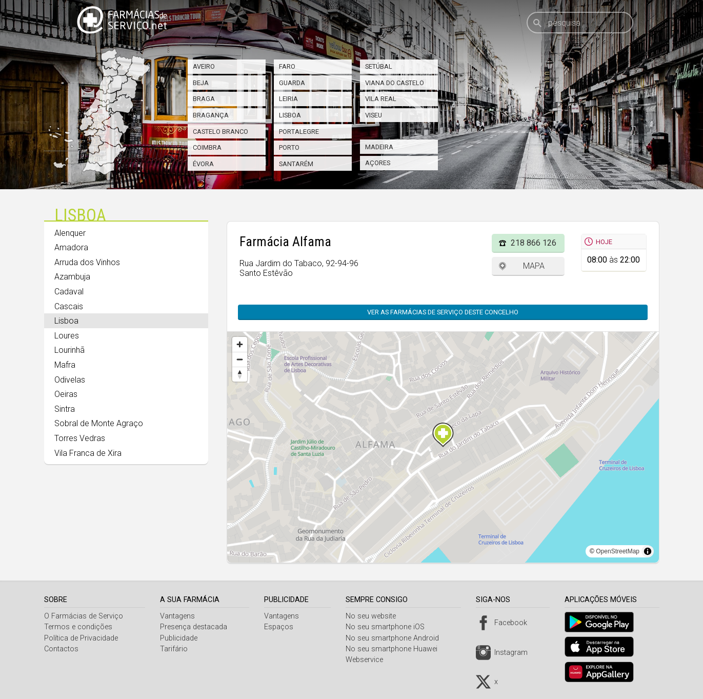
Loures (66, 336)
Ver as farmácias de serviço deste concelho (437, 312)
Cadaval (69, 291)
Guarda (292, 83)
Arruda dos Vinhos (87, 262)
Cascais (68, 306)
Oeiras (65, 394)
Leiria (288, 99)
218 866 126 (533, 243)
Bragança (211, 115)
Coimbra (207, 147)
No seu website (374, 616)
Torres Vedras (79, 438)
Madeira (379, 147)
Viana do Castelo (394, 83)
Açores (377, 163)
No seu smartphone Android (396, 638)
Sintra (64, 409)
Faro (287, 66)
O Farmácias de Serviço (83, 616)
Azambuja (72, 277)
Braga (204, 99)
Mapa (534, 266)
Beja (201, 83)
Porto (289, 147)
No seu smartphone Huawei (395, 649)
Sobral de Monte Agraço (98, 423)
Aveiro (204, 66)
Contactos (61, 649)
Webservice (368, 659)
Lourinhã (69, 350)
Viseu (373, 115)
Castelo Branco (220, 131)
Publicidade (179, 638)
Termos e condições (78, 627)
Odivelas (69, 380)
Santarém (296, 164)
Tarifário (175, 649)
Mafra (64, 365)
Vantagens (178, 616)
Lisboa (290, 115)
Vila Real (380, 99)
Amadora (71, 247)
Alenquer (70, 233)
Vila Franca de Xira (88, 453)
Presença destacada (194, 627)
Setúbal (378, 66)
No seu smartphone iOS (388, 627)
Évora (203, 164)
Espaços (281, 627)
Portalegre (299, 131)
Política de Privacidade (81, 638)
